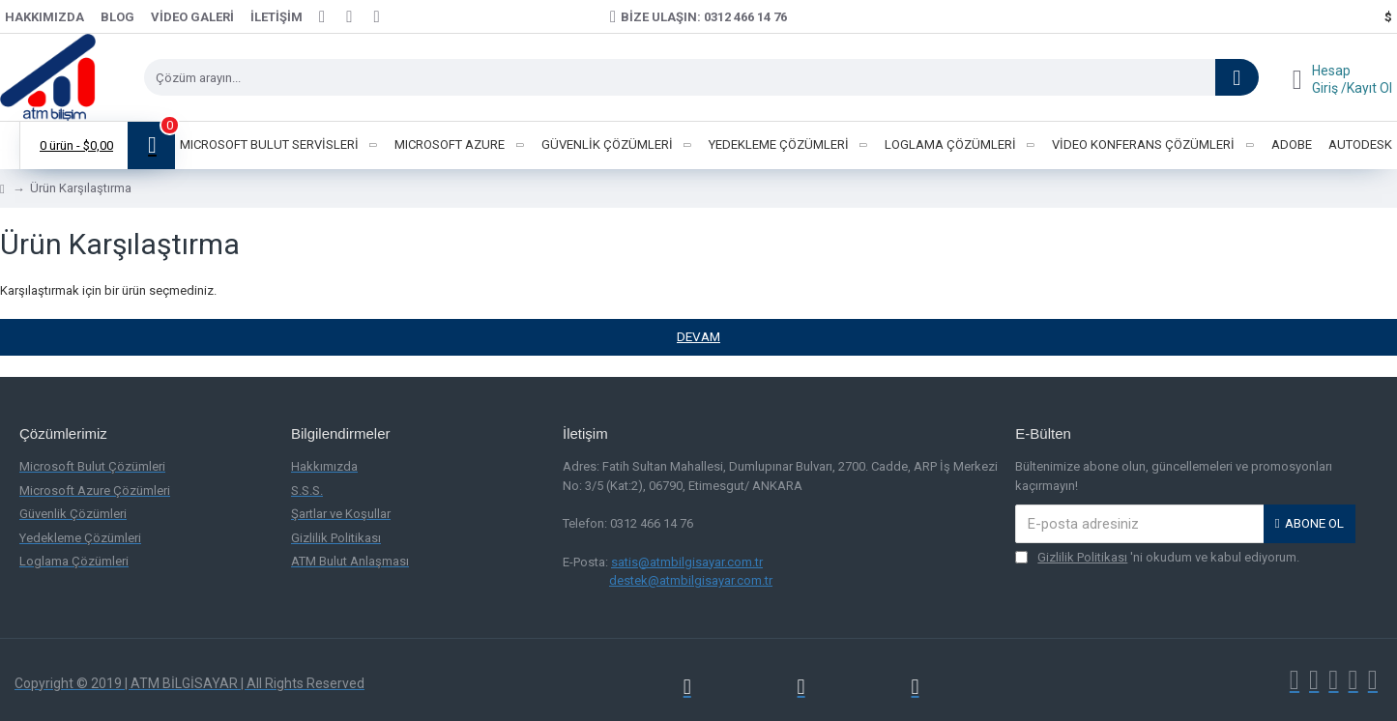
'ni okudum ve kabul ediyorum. (1157, 557)
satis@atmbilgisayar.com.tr (687, 562)
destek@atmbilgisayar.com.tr (690, 580)
